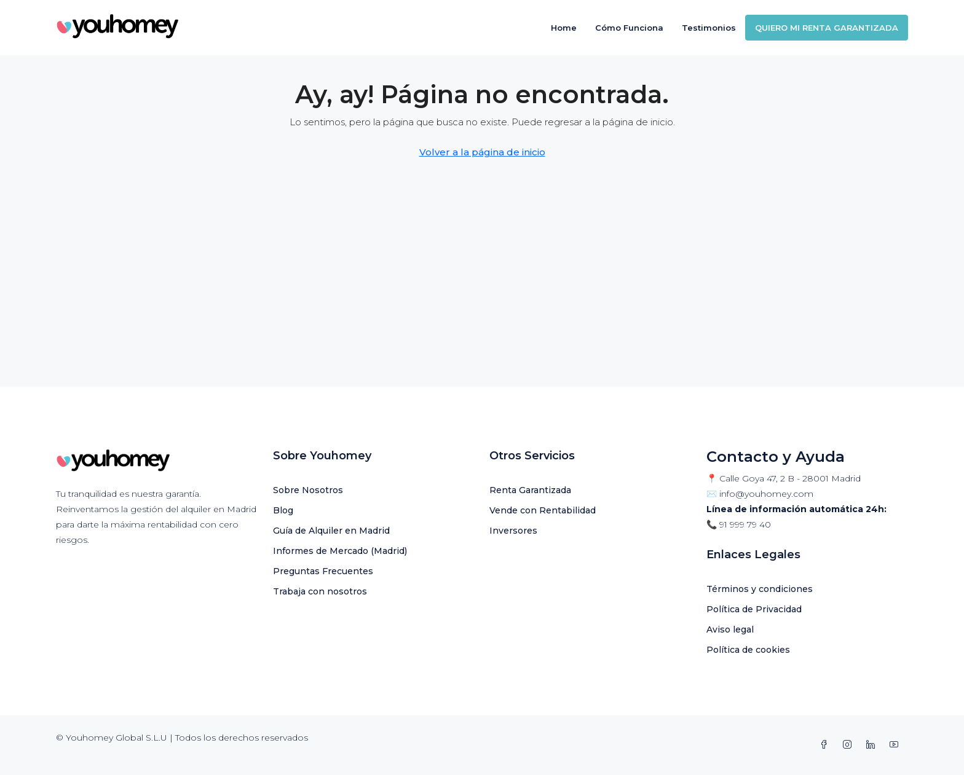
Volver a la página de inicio (482, 152)
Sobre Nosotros (308, 490)
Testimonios (709, 28)
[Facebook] (826, 744)
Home (564, 28)
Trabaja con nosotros (320, 591)
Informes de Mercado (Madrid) (340, 550)
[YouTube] (896, 744)
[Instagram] (849, 744)
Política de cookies (748, 649)
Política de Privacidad (754, 609)
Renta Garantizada (530, 490)
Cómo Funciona (629, 28)
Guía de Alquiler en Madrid (331, 530)
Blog (283, 510)
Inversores (513, 530)
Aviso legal (730, 629)
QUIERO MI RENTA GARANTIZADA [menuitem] (826, 28)
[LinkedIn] (873, 744)
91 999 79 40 (745, 524)
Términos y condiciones (759, 588)
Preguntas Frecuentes (323, 571)
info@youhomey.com (766, 493)
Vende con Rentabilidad (542, 510)
